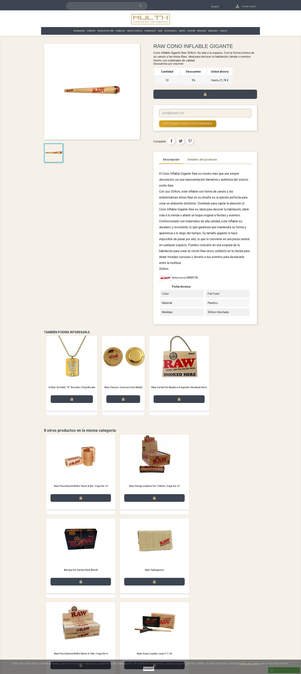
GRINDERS (213, 31)
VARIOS (223, 31)
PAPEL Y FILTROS (134, 31)
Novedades (50, 636)
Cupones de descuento (166, 656)
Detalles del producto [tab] (202, 159)
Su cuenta (159, 631)
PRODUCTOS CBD (106, 31)
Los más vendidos (54, 641)
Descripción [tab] (171, 159)
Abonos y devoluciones (166, 646)
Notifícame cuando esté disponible (186, 123)
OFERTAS (91, 31)
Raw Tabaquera (230, 486)
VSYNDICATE (150, 31)
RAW (160, 31)
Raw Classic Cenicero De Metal (123, 387)
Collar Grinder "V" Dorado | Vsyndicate (71, 387)
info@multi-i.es (222, 658)
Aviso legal (105, 636)
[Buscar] (106, 6)
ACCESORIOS (170, 31)
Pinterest (190, 141)
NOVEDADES (79, 31)
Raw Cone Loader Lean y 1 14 (123, 570)
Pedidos (158, 641)
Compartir (171, 141)
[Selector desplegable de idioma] (218, 6)
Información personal (165, 636)
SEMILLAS (120, 31)
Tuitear (180, 141)
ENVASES (201, 31)
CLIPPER (191, 31)
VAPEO (182, 31)
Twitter (77, 617)
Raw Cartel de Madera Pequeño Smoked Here (179, 387)
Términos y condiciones (112, 641)
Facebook (67, 617)
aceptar (148, 668)
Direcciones (160, 651)
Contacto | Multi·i (108, 646)
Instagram (88, 617)
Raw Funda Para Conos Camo (230, 570)
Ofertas (48, 646)
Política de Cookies (249, 663)
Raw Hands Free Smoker (177, 570)
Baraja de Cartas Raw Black (177, 486)
